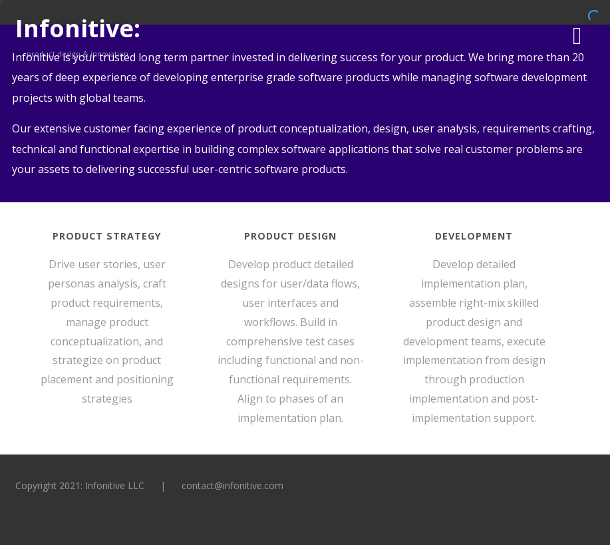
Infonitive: (77, 28)
